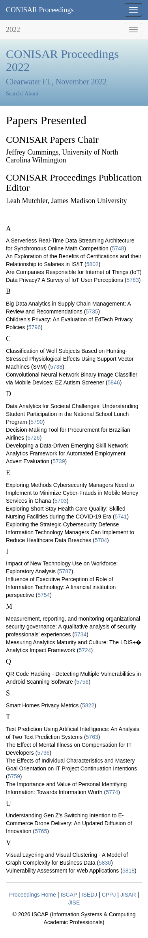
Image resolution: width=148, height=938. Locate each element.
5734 (80, 634)
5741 (120, 516)
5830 (105, 863)
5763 (92, 737)
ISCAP (68, 894)
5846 (114, 382)
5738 (56, 367)
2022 (13, 30)
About (31, 94)
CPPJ (109, 894)
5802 (92, 264)
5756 (82, 682)
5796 (34, 327)
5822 (88, 705)
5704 (101, 540)
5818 (128, 870)
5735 (92, 311)
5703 (60, 501)
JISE (74, 902)
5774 (112, 792)
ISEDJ (89, 894)
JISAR (128, 894)
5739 (58, 461)
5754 (43, 595)
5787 (65, 571)
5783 (133, 280)
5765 (41, 831)
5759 (14, 776)
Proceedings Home (32, 894)
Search (13, 94)
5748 (118, 248)
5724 (85, 650)
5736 (43, 753)
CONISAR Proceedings (40, 10)
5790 (36, 422)
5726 (33, 438)
